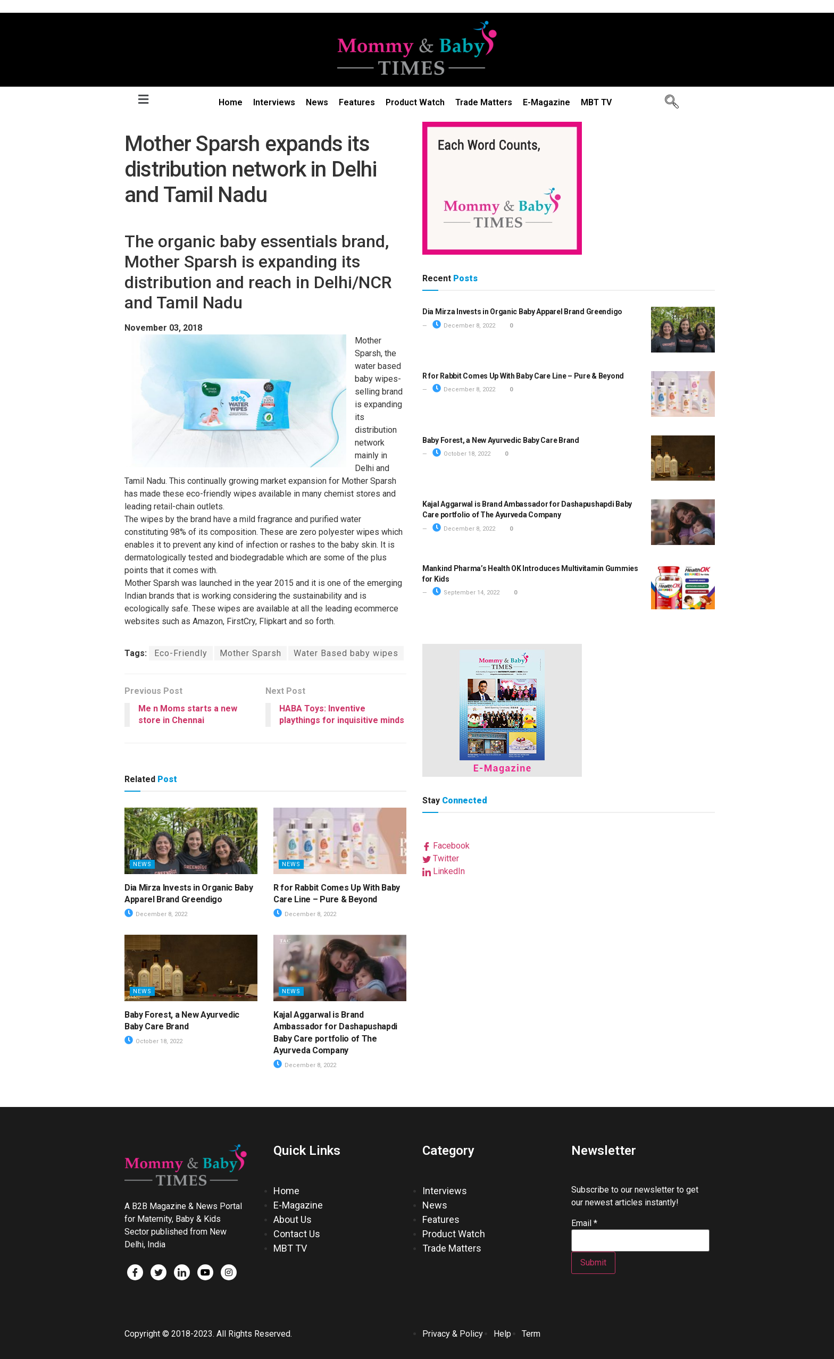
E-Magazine (546, 102)
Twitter (440, 858)
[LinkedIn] (182, 1272)
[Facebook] (135, 1272)
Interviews (274, 102)
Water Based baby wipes (346, 653)
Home (231, 102)
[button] (143, 99)
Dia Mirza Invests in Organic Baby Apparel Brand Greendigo (522, 311)
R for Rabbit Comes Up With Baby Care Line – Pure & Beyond (523, 376)
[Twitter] (158, 1272)
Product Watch (415, 102)
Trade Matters (483, 102)
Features (357, 102)
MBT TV (596, 102)
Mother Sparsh (250, 653)
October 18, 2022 (153, 1041)
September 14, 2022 (465, 592)
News (317, 102)
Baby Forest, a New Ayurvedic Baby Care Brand (500, 440)
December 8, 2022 (155, 914)
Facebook (446, 846)
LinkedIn (443, 871)
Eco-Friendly (180, 653)
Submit (593, 1262)
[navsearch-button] (668, 102)
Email (584, 1223)
